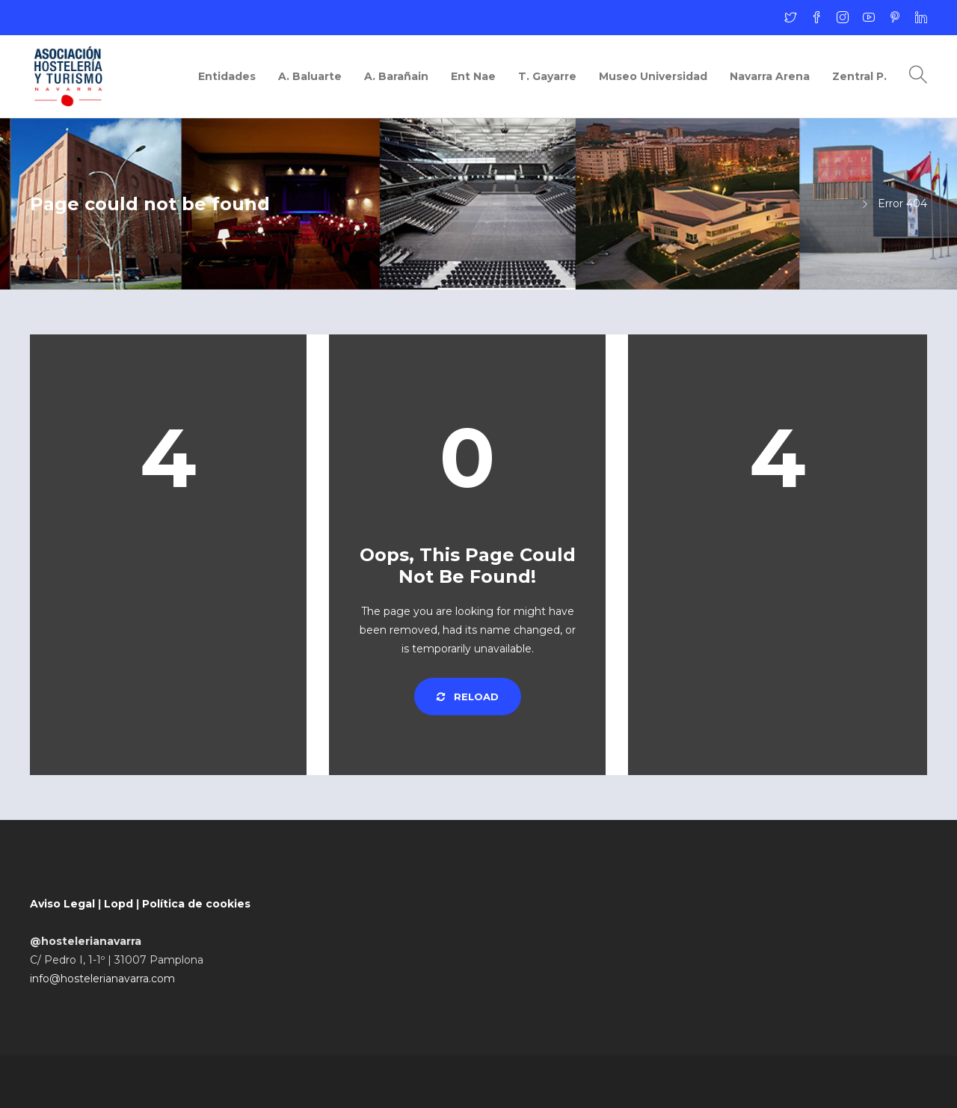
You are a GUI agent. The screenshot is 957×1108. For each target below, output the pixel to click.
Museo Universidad (653, 76)
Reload (468, 697)
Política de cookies (196, 903)
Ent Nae (473, 76)
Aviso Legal (62, 903)
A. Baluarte (310, 76)
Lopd (118, 903)
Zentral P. (859, 76)
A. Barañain (396, 76)
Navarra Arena (770, 76)
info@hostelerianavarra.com (102, 978)
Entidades (227, 76)
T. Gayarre (547, 76)
